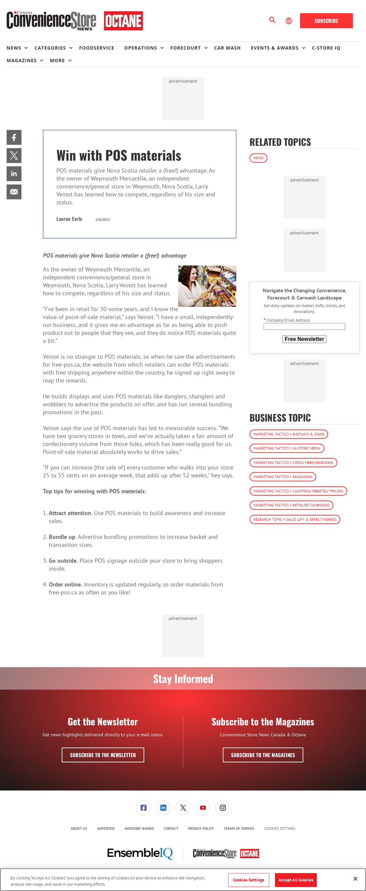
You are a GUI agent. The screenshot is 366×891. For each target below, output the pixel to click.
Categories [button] (50, 48)
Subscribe (326, 20)
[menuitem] (20, 48)
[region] (183, 879)
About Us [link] (79, 828)
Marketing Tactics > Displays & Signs (288, 433)
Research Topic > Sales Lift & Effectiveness (294, 519)
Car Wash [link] (227, 48)
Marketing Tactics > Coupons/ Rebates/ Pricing (298, 490)
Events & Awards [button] (275, 48)
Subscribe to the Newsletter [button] (103, 754)
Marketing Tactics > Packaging (282, 476)
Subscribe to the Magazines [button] (263, 754)
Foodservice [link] (97, 48)
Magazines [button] (22, 60)
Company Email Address (287, 320)
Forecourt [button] (185, 48)
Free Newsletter (304, 339)
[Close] (355, 878)
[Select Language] (289, 21)
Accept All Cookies (296, 880)
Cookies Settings (279, 828)
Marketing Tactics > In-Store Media (286, 448)
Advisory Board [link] (139, 828)
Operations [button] (140, 48)
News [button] (14, 48)
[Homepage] (75, 21)
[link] (14, 137)
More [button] (57, 60)
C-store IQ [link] (326, 48)
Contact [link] (171, 828)
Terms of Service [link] (239, 828)
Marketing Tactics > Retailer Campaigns (291, 505)
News (258, 157)
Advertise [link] (106, 828)
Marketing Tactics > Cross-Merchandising (293, 462)
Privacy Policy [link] (201, 828)
